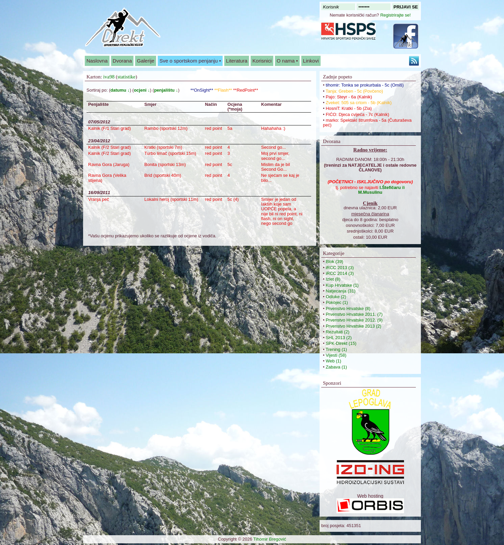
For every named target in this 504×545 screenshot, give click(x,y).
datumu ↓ (120, 90)
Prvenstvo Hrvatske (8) (348, 308)
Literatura (236, 61)
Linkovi (311, 61)
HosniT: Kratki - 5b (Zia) (349, 108)
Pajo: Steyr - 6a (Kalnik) (349, 96)
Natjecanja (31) (340, 290)
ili (381, 190)
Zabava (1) (336, 367)
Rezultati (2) (337, 331)
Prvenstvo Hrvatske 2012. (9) (354, 320)
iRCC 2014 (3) (340, 273)
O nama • (287, 61)
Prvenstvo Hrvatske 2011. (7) (354, 314)
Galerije (145, 61)
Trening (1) (336, 349)
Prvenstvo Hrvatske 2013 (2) (353, 326)
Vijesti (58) (336, 355)
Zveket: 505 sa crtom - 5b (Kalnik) (359, 102)
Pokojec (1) (337, 302)
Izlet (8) (333, 279)
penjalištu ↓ (166, 90)
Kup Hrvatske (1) (342, 285)
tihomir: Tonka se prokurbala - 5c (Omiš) (365, 85)
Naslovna (97, 61)
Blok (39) (334, 261)
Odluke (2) (336, 296)
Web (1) (333, 360)
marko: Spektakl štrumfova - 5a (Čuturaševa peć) (367, 122)
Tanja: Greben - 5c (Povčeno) (354, 91)
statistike (126, 76)
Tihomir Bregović (269, 539)
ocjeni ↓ (142, 90)
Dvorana (122, 61)
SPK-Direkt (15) (341, 343)
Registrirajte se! (395, 15)
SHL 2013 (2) (339, 337)
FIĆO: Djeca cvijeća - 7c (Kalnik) (357, 114)
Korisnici (262, 61)
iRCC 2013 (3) (340, 267)
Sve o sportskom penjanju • (190, 61)
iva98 (109, 76)
